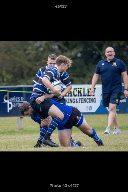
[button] (109, 7)
